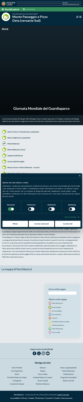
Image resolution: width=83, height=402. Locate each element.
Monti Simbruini (13, 144)
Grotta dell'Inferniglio (15, 161)
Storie (5, 28)
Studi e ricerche (68, 381)
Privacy (24, 398)
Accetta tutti (68, 224)
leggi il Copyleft (63, 395)
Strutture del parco (43, 384)
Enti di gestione (17, 371)
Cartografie (17, 381)
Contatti (49, 398)
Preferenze (40, 398)
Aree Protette (17, 368)
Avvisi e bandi (43, 381)
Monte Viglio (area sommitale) (18, 138)
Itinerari (43, 368)
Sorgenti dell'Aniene (15, 156)
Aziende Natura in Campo (42, 377)
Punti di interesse (68, 371)
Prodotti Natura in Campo (17, 377)
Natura (42, 371)
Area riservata (66, 398)
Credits (57, 398)
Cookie (31, 398)
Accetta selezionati (41, 224)
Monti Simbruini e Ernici (16, 150)
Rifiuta (15, 224)
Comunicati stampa (17, 384)
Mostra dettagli (70, 217)
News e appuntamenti (68, 368)
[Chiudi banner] (80, 175)
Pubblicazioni (68, 374)
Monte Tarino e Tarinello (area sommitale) (23, 132)
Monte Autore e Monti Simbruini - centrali (23, 167)
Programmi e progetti (68, 377)
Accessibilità (15, 398)
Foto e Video (42, 374)
